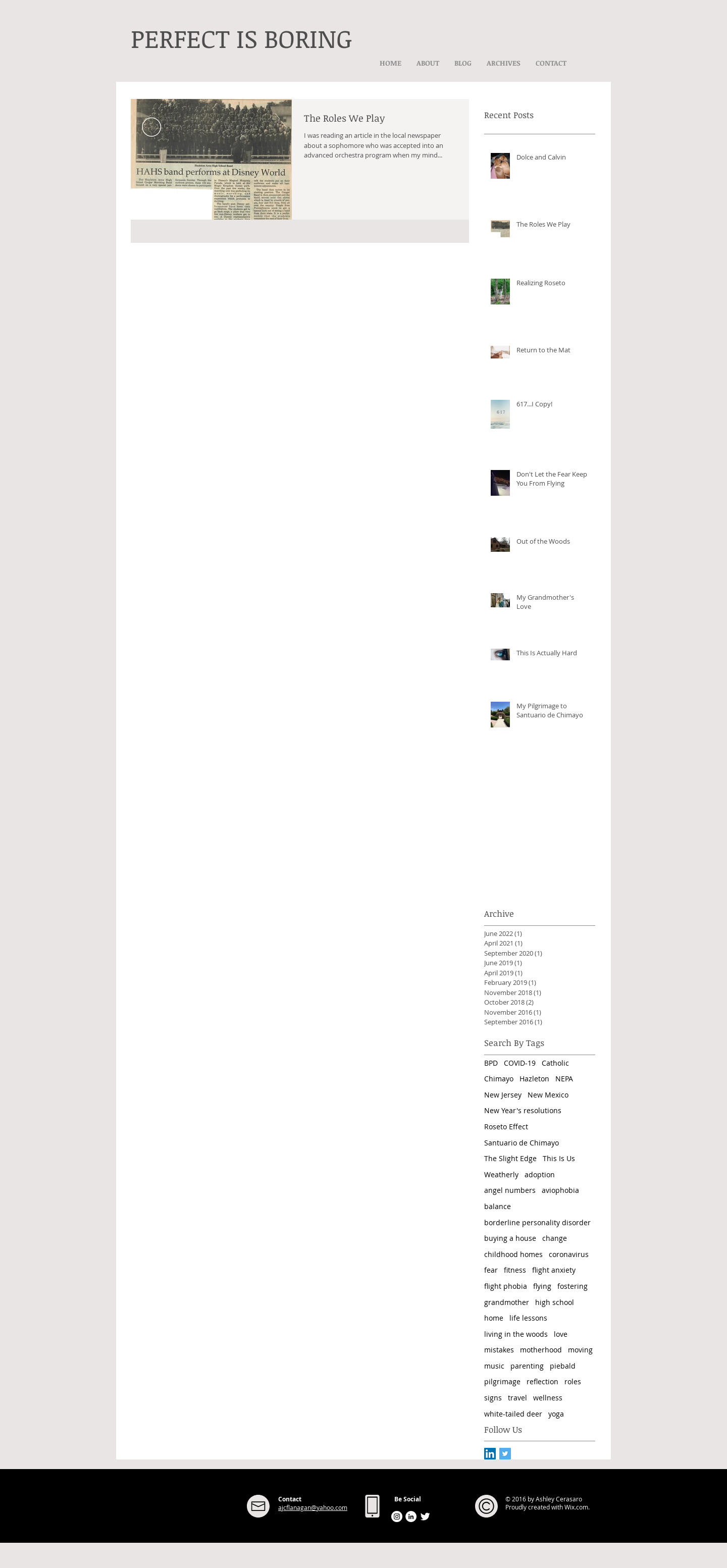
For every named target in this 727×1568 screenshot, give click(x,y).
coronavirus (569, 1254)
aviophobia (560, 1190)
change (554, 1238)
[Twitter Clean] (425, 1516)
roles (572, 1381)
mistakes (499, 1349)
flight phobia (505, 1286)
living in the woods (516, 1334)
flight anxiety (554, 1270)
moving (580, 1349)
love (560, 1334)
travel (517, 1397)
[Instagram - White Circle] (396, 1516)
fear (491, 1270)
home (493, 1318)
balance (497, 1206)
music (494, 1366)
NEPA (564, 1078)
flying (542, 1286)
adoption (540, 1174)
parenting (527, 1366)
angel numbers (510, 1190)
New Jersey (503, 1095)
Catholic (555, 1063)
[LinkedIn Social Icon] (490, 1453)
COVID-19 (520, 1063)
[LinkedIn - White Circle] (411, 1516)
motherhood (541, 1349)
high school (554, 1302)
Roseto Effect (506, 1126)
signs (493, 1397)
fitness (515, 1270)
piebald (563, 1366)
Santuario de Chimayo (521, 1142)
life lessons (528, 1318)
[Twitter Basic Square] (505, 1453)
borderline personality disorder (537, 1222)
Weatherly (501, 1174)
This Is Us (559, 1158)
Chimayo (498, 1078)
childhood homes (513, 1254)
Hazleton (534, 1078)
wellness (547, 1397)
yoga (556, 1414)
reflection (542, 1381)
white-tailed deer (513, 1414)
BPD (491, 1063)
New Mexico (548, 1095)
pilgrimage (502, 1381)
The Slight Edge (510, 1158)
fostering (572, 1286)
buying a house (510, 1238)
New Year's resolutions (522, 1110)
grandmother (506, 1302)
